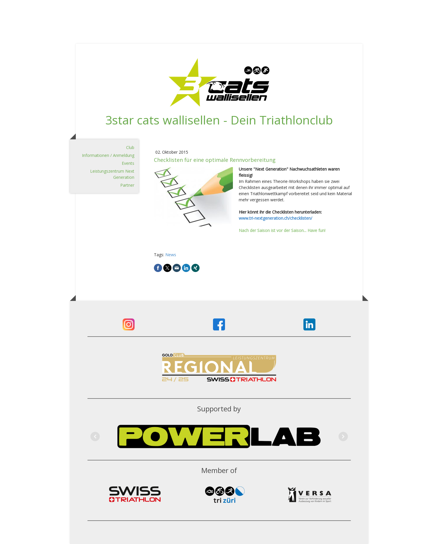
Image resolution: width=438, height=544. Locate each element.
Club (130, 147)
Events (128, 163)
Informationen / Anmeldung (108, 155)
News (170, 254)
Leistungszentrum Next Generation (112, 174)
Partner (127, 185)
